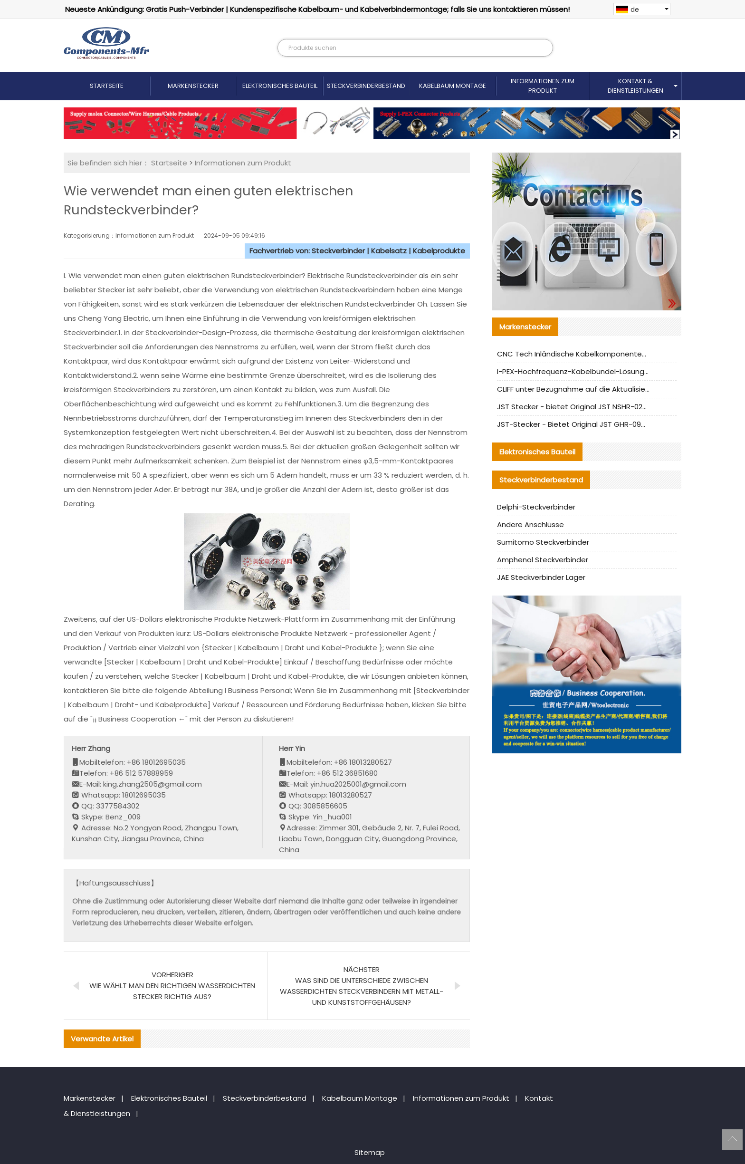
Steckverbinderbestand (366, 85)
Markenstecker (193, 85)
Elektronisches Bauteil (279, 85)
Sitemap (369, 1152)
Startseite (107, 85)
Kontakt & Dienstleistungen (635, 86)
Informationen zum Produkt (542, 86)
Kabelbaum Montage (452, 85)
